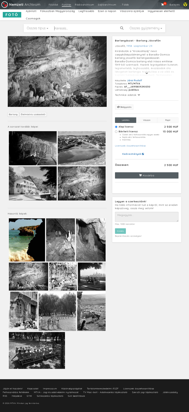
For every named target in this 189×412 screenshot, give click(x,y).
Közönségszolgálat (71, 388)
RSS (5, 395)
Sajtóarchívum (107, 4)
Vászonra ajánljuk (132, 11)
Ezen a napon (107, 11)
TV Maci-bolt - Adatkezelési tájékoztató (105, 392)
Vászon (146, 120)
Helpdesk (17, 395)
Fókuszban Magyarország (57, 11)
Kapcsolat (32, 388)
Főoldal (53, 4)
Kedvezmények (133, 154)
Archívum (20, 4)
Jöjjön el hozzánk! (13, 388)
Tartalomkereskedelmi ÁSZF (103, 388)
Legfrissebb (86, 11)
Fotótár (66, 4)
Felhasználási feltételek (16, 392)
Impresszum (50, 388)
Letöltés (125, 120)
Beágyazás (124, 107)
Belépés (175, 4)
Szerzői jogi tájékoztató (145, 392)
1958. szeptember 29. (140, 45)
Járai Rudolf (134, 80)
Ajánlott (31, 11)
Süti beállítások (76, 395)
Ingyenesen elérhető (161, 11)
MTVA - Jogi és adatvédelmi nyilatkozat (56, 392)
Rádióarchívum (84, 4)
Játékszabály (170, 392)
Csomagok (33, 18)
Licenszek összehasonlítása (130, 145)
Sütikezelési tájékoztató (50, 395)
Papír (168, 120)
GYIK (29, 395)
